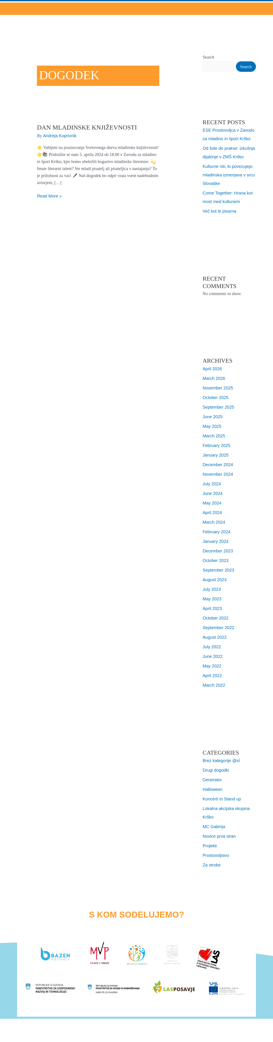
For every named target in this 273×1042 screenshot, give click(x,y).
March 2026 (214, 378)
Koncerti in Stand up (222, 799)
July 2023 (212, 589)
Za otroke (212, 865)
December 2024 (218, 464)
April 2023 (212, 608)
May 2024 (212, 503)
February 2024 (216, 531)
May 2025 (212, 426)
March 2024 (214, 522)
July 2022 (212, 646)
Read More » (49, 195)
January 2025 (215, 455)
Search (208, 57)
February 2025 (216, 445)
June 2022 (212, 656)
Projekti (210, 845)
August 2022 (215, 637)
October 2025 (215, 397)
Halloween (212, 789)
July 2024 (212, 483)
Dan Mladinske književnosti (87, 127)
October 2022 (215, 618)
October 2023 (215, 560)
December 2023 (218, 551)
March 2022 (214, 685)
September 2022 (218, 627)
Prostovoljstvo (216, 855)
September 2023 (218, 570)
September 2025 (218, 407)
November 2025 (218, 388)
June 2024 (212, 493)
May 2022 (212, 666)
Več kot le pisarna (219, 211)
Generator (212, 779)
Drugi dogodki (216, 770)
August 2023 (215, 579)
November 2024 (218, 474)
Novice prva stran (219, 836)
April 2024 (212, 512)
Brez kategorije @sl (221, 760)
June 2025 (212, 416)
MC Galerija (214, 826)
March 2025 (214, 436)
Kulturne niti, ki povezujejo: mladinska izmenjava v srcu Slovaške (229, 175)
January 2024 (215, 541)
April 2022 (212, 675)
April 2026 (212, 368)
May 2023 (212, 599)
